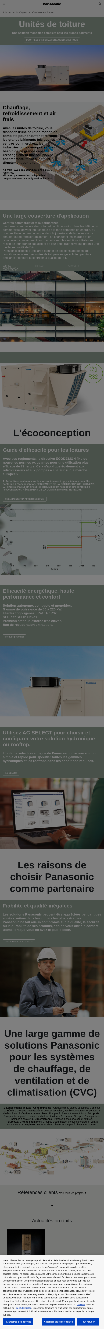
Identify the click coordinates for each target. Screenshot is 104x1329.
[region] (52, 1292)
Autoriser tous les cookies (58, 1321)
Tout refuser (88, 1321)
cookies (81, 1304)
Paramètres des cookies (18, 1321)
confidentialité (23, 1308)
